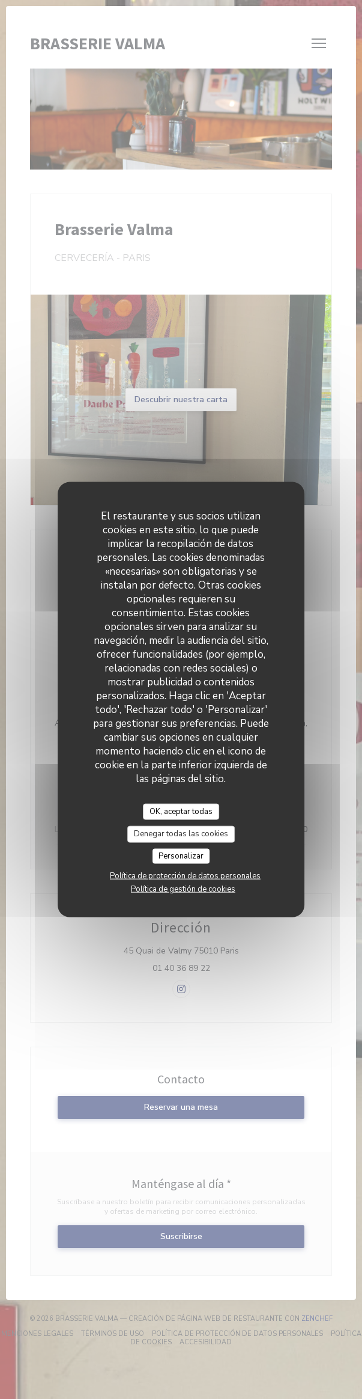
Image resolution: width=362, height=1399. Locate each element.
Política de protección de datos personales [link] (185, 876)
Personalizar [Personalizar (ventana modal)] (181, 855)
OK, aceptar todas (181, 811)
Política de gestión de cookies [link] (183, 889)
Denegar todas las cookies (181, 833)
